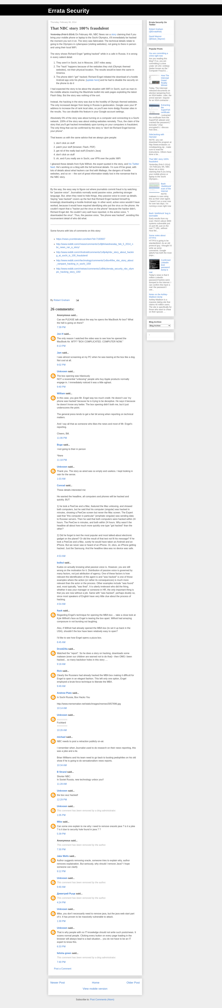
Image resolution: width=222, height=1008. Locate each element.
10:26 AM (62, 730)
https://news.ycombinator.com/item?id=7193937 (80, 239)
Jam (59, 353)
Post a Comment (62, 968)
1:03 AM (61, 479)
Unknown (62, 371)
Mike (59, 822)
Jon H (60, 334)
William (61, 393)
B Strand (62, 772)
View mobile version (95, 988)
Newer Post (57, 982)
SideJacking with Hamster (156, 135)
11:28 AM (62, 784)
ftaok (59, 610)
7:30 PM (61, 849)
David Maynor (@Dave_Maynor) (157, 37)
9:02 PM (61, 365)
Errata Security (68, 11)
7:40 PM (61, 962)
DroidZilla (62, 649)
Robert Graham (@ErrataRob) (156, 30)
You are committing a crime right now (158, 54)
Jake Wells (63, 856)
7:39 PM (61, 327)
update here (93, 80)
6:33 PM (61, 946)
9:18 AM (61, 664)
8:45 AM (61, 642)
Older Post (133, 982)
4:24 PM (61, 902)
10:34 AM (62, 765)
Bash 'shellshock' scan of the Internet (166, 187)
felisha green (64, 953)
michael (61, 737)
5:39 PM (61, 834)
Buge (60, 445)
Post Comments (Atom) (102, 999)
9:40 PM (61, 387)
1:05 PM (61, 815)
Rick (59, 671)
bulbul (60, 562)
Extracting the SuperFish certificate (165, 108)
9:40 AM (61, 887)
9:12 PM (61, 871)
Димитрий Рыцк (66, 893)
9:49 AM (61, 686)
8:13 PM (61, 346)
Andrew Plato (64, 693)
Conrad (61, 485)
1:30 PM (61, 921)
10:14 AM (62, 708)
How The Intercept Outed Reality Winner (165, 80)
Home (95, 982)
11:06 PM (62, 438)
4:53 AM (61, 556)
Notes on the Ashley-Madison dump (158, 295)
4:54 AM (61, 604)
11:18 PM (62, 460)
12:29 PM (62, 799)
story (113, 34)
